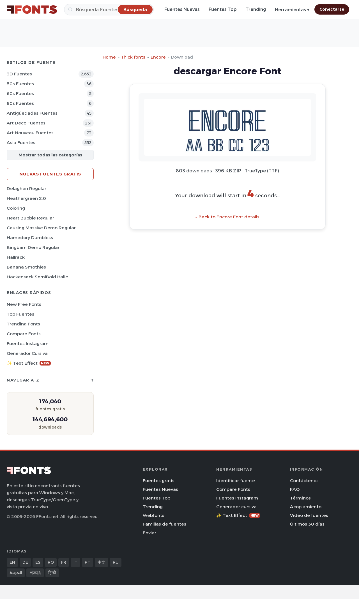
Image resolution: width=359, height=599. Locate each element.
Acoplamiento (305, 506)
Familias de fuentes (164, 524)
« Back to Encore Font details (227, 216)
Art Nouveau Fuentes (30, 132)
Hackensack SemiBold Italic (37, 276)
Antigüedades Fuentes (32, 113)
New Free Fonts (24, 304)
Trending (256, 9)
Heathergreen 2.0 (26, 198)
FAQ (295, 489)
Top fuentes (20, 314)
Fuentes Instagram (28, 343)
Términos (300, 498)
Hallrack (16, 257)
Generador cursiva (27, 353)
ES (37, 562)
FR (63, 562)
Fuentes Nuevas (182, 9)
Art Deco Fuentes (26, 123)
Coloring (16, 208)
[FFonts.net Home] (32, 9)
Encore (158, 57)
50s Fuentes (20, 83)
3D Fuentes (19, 74)
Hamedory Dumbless (30, 237)
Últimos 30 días (307, 524)
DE (25, 562)
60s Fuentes (20, 93)
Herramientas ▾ (292, 9)
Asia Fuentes (21, 142)
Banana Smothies (26, 267)
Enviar (149, 532)
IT (75, 562)
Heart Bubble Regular (30, 218)
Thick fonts (133, 57)
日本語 (35, 572)
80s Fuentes (20, 103)
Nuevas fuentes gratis (50, 174)
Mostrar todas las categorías (50, 155)
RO (51, 562)
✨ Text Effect (29, 363)
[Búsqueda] (109, 9)
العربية (16, 572)
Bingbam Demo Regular (33, 247)
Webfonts (153, 515)
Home (109, 57)
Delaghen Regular (26, 188)
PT (87, 562)
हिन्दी (52, 572)
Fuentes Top (223, 9)
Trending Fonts (23, 324)
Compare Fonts (24, 333)
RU (116, 562)
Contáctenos (304, 480)
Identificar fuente (235, 480)
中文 (101, 562)
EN (12, 562)
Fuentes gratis (158, 480)
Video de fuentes (309, 515)
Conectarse (331, 9)
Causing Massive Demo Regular (41, 227)
